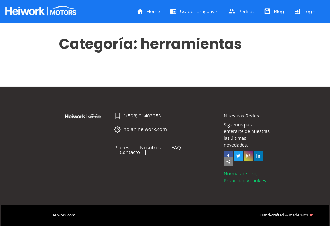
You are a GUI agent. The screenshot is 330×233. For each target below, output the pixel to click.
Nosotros (150, 147)
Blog (274, 11)
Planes (121, 147)
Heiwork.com (64, 215)
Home (148, 11)
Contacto (130, 152)
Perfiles (241, 11)
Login (304, 11)
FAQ (176, 147)
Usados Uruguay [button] (192, 11)
